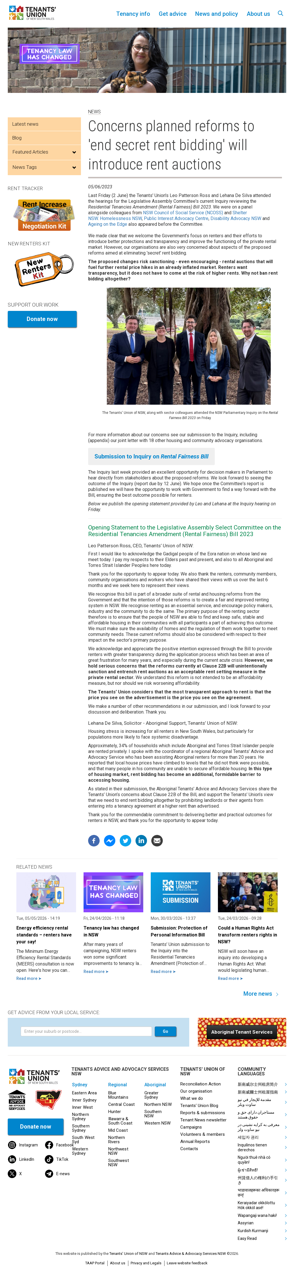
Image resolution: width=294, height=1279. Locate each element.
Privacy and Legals (146, 1263)
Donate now (42, 319)
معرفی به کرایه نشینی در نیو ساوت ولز (259, 1127)
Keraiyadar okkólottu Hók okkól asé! (256, 1205)
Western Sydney (80, 1151)
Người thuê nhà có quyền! (254, 1160)
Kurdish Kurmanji (253, 1230)
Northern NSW (158, 1104)
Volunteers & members (202, 1134)
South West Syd (83, 1139)
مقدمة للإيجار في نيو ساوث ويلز (254, 1102)
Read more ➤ (29, 978)
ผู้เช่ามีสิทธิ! (248, 1170)
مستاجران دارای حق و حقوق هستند (256, 1114)
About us (117, 1263)
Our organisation (196, 1091)
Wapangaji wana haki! (257, 1215)
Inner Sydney (84, 1100)
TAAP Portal (95, 1263)
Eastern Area (84, 1093)
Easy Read (247, 1238)
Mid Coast (118, 1130)
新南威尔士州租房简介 (258, 1084)
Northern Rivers (116, 1139)
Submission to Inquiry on (151, 456)
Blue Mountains (118, 1095)
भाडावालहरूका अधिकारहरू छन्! (258, 1192)
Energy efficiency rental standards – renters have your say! (44, 935)
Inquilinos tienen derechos (252, 1147)
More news (257, 993)
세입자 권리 (248, 1137)
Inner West (82, 1107)
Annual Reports (195, 1141)
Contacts (189, 1148)
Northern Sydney (80, 1116)
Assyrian (246, 1223)
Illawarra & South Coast (120, 1121)
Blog (17, 138)
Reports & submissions (202, 1112)
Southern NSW (153, 1114)
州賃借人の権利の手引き (258, 1180)
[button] (242, 1032)
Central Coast (121, 1104)
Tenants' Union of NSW (128, 1253)
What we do (191, 1098)
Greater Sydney (151, 1095)
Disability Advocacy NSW (235, 218)
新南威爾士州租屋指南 (258, 1092)
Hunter (114, 1111)
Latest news (25, 124)
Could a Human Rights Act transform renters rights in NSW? (247, 935)
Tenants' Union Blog (199, 1105)
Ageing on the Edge (107, 224)
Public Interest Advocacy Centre (176, 218)
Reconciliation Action (200, 1084)
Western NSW (157, 1123)
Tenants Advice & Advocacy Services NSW (191, 1253)
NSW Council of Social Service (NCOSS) (183, 212)
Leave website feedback (187, 1263)
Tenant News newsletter (203, 1120)
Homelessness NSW (121, 218)
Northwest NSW (118, 1151)
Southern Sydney (81, 1128)
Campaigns (191, 1127)
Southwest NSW (118, 1162)
